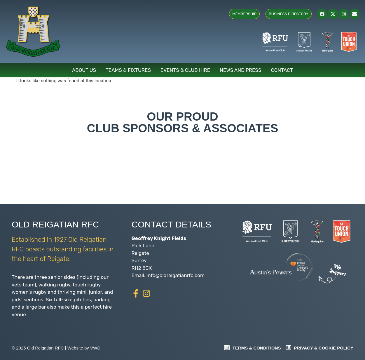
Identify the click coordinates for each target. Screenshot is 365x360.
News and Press (240, 70)
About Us (84, 70)
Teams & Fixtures (128, 70)
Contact (282, 70)
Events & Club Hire (185, 70)
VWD (95, 347)
